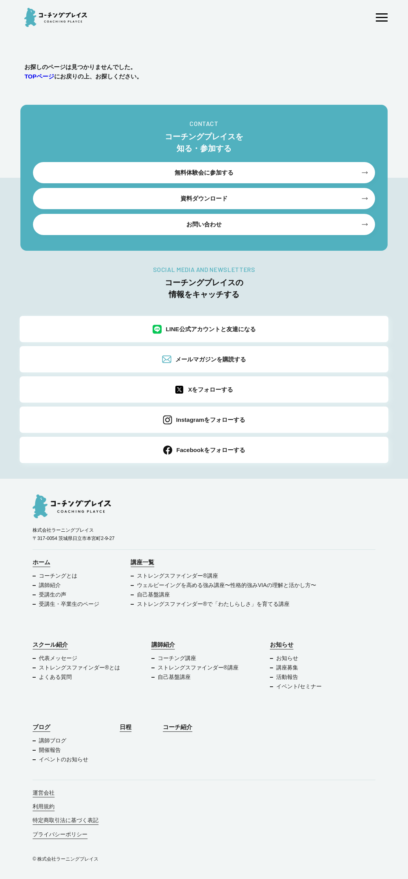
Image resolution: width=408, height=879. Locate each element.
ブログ (41, 727)
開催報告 (50, 750)
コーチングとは (58, 576)
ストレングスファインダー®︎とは (79, 667)
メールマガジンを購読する (204, 359)
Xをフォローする (204, 389)
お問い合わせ (204, 224)
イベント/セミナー (299, 686)
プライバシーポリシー (60, 834)
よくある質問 (55, 677)
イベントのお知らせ (63, 759)
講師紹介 (50, 585)
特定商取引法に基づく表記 (65, 820)
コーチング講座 (177, 658)
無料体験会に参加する (204, 172)
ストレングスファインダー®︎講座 (177, 576)
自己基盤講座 (153, 594)
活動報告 (287, 677)
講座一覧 (142, 562)
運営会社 (44, 793)
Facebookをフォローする (204, 450)
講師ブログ (52, 740)
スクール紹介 (50, 644)
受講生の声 (52, 594)
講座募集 (287, 667)
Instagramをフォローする (204, 420)
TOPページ (39, 76)
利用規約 (44, 806)
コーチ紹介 (177, 727)
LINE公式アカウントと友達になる (203, 329)
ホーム (41, 562)
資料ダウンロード (204, 198)
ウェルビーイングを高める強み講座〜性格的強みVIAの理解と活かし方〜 (227, 585)
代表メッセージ (58, 658)
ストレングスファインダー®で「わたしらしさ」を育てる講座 (213, 604)
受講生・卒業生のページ (69, 604)
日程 (125, 727)
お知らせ (281, 644)
